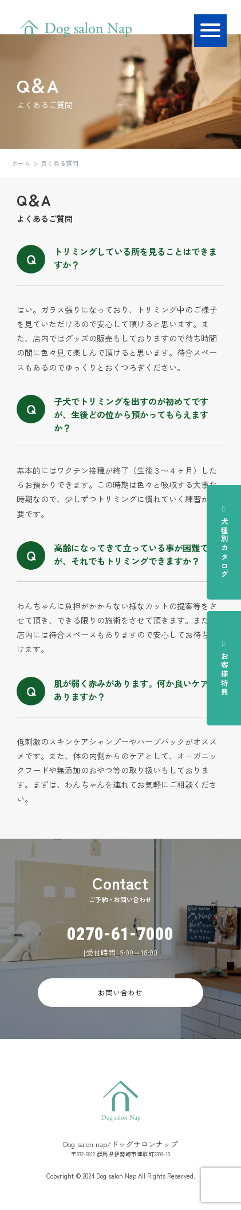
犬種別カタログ (224, 542)
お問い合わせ (120, 992)
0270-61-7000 (120, 934)
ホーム (20, 163)
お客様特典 (224, 668)
